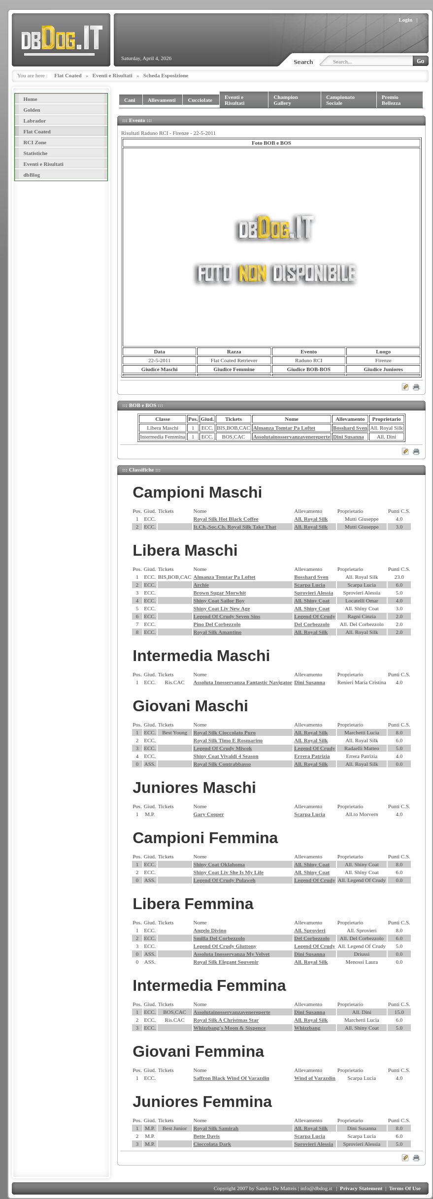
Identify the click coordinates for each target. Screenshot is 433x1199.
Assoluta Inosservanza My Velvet (232, 954)
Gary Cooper (209, 814)
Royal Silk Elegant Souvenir (226, 962)
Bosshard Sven (350, 428)
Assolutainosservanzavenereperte (291, 437)
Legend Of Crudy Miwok (223, 748)
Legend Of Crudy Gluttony (225, 946)
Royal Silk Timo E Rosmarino (228, 740)
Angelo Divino (210, 930)
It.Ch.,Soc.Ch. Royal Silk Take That (235, 527)
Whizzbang (307, 1028)
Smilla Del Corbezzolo (219, 938)
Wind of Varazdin (314, 1078)
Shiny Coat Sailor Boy (219, 600)
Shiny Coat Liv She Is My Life (229, 872)
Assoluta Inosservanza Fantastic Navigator (243, 682)
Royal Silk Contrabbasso (222, 764)
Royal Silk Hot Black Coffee (226, 519)
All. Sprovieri (309, 930)
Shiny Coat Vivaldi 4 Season (226, 756)
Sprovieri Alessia (313, 593)
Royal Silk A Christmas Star (226, 1020)
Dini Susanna (348, 437)
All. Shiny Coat (312, 600)
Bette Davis (207, 1136)
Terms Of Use (405, 1188)
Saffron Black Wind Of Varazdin (231, 1078)
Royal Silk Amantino (218, 632)
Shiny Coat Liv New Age (222, 608)
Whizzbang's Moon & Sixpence (230, 1028)
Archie (201, 585)
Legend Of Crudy (314, 616)
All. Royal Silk (311, 519)
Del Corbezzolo (312, 624)
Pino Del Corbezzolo (217, 624)
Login (406, 20)
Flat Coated (67, 75)
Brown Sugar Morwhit (220, 593)
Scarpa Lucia (309, 585)
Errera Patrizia (312, 756)
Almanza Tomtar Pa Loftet (284, 428)
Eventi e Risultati (113, 75)
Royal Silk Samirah (216, 1128)
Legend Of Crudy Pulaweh (225, 880)
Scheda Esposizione (165, 75)
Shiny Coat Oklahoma (219, 864)
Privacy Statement (361, 1188)
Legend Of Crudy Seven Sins (227, 616)
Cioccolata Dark (213, 1144)
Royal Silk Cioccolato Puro (225, 732)
